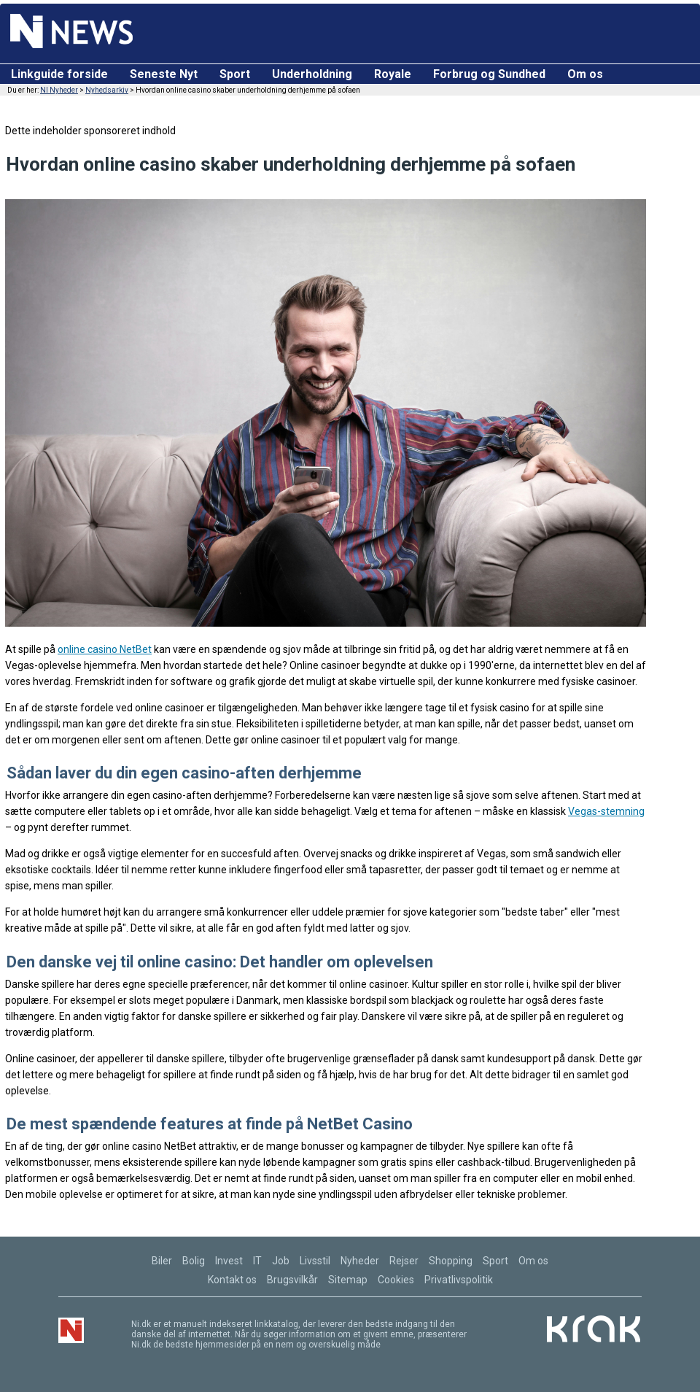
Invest (229, 1261)
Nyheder (360, 1261)
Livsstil (315, 1261)
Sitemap (348, 1279)
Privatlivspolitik (458, 1279)
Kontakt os (232, 1279)
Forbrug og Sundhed (489, 74)
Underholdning (312, 74)
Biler (162, 1261)
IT (257, 1261)
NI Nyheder (59, 90)
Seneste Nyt (164, 74)
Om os (585, 74)
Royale (392, 74)
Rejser (404, 1261)
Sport (234, 74)
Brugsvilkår (292, 1279)
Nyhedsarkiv (106, 90)
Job (280, 1261)
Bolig (193, 1261)
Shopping (450, 1261)
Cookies (396, 1279)
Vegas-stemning (606, 811)
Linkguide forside (59, 74)
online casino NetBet (105, 649)
